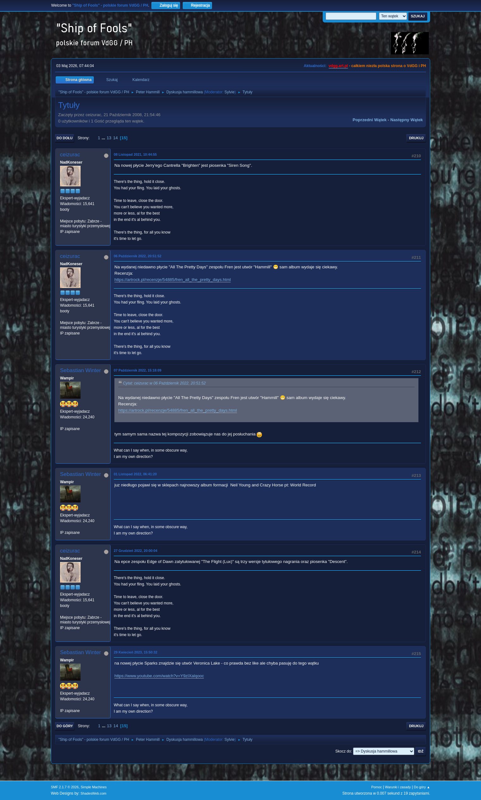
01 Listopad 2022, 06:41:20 (135, 474)
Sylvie (229, 92)
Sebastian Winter (80, 370)
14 (115, 137)
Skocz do (343, 751)
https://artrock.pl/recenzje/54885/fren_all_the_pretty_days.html (172, 279)
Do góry (65, 726)
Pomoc (376, 787)
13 (109, 137)
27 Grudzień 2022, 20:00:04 (135, 551)
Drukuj (416, 138)
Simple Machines (94, 787)
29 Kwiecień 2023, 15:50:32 (135, 652)
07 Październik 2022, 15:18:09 (137, 370)
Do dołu (65, 138)
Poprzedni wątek (370, 119)
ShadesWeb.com (94, 793)
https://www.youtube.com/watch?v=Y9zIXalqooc (159, 675)
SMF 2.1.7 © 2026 (65, 787)
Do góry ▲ (422, 787)
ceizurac (70, 155)
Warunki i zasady (398, 787)
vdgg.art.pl (338, 66)
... (104, 137)
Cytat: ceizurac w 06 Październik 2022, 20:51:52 (164, 383)
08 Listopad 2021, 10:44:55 (135, 154)
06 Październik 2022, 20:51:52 (137, 256)
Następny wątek (406, 119)
